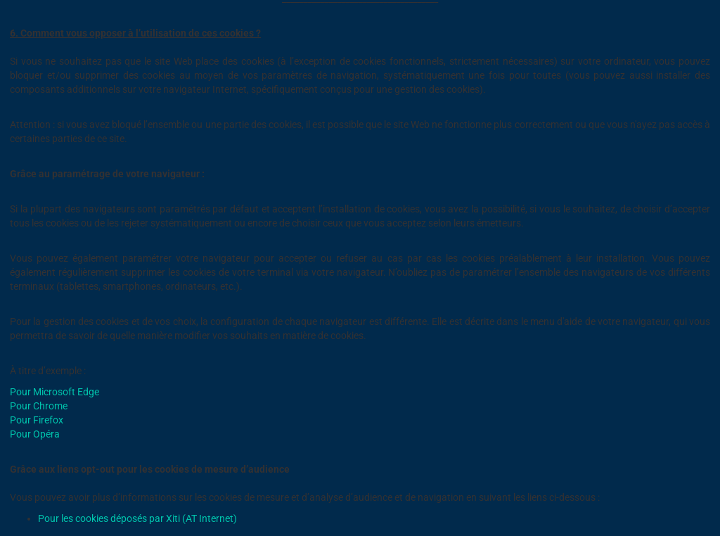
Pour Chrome (39, 405)
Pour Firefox (36, 420)
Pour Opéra (35, 434)
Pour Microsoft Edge (54, 391)
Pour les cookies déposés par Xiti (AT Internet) (137, 518)
